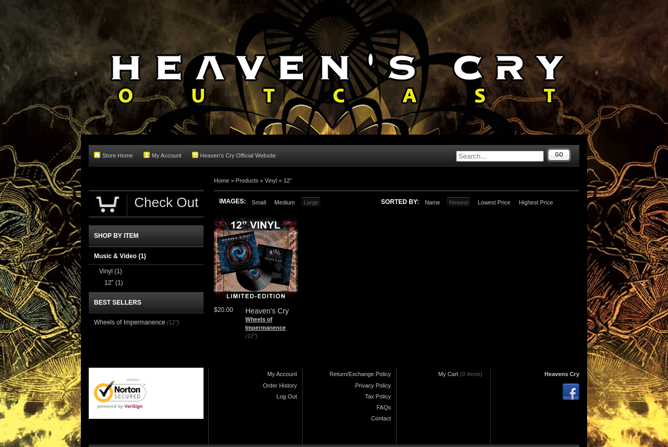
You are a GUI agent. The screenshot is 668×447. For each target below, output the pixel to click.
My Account (163, 155)
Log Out (287, 396)
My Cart (448, 374)
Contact (381, 418)
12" (287, 180)
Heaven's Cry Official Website (234, 155)
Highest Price (536, 202)
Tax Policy (378, 396)
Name (432, 202)
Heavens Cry (561, 374)
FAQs (383, 407)
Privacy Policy (373, 385)
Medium (285, 202)
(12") (251, 336)
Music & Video (120, 256)
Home (221, 180)
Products (247, 180)
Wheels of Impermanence (129, 322)
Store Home (113, 155)
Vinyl (271, 180)
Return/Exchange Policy (360, 374)
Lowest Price (494, 202)
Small (259, 202)
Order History (280, 385)
